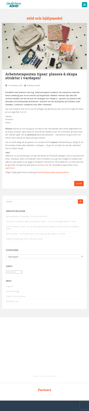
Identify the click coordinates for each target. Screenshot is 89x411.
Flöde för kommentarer (16, 296)
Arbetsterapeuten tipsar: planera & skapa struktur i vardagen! (41, 76)
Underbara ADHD (33, 85)
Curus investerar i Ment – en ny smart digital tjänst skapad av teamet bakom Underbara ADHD (42, 227)
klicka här (44, 165)
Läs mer (79, 183)
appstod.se (9, 168)
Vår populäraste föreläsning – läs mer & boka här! (26, 216)
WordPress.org (12, 301)
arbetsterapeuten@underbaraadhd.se (53, 172)
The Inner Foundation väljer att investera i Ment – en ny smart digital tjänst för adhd (41, 221)
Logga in (9, 286)
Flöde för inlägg (12, 291)
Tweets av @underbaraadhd (44, 376)
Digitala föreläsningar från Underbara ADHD (24, 239)
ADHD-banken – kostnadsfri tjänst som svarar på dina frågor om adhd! (35, 234)
